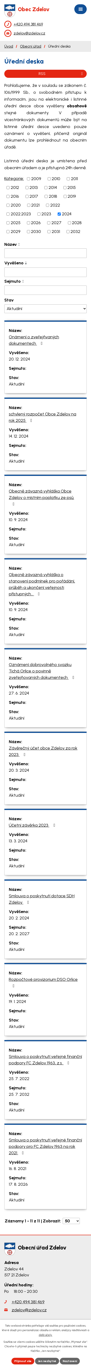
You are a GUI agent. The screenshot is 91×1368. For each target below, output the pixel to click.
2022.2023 (21, 214)
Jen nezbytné (47, 1361)
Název (10, 244)
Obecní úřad (30, 46)
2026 (36, 222)
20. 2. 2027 (19, 933)
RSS (61, 73)
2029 (15, 231)
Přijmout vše (22, 1361)
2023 (46, 214)
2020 (16, 205)
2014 (53, 187)
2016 (15, 196)
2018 (53, 196)
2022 (55, 205)
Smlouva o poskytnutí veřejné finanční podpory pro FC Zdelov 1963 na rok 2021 (45, 1146)
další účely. (45, 1335)
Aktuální (16, 384)
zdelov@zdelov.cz (29, 1310)
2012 (15, 187)
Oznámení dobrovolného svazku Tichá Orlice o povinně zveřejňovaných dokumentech (42, 671)
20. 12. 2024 (19, 359)
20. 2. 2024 (19, 918)
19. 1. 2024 (17, 1001)
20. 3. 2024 (19, 770)
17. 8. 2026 (18, 1184)
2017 (34, 196)
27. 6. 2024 (19, 693)
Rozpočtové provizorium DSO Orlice (43, 982)
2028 (77, 222)
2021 (35, 205)
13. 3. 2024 (18, 841)
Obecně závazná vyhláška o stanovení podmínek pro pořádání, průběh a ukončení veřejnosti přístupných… (42, 584)
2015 (71, 187)
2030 (36, 231)
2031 (56, 231)
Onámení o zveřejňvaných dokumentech (34, 340)
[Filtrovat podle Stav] (45, 308)
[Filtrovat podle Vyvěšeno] (45, 272)
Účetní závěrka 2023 (33, 825)
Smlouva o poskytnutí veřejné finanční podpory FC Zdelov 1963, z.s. (45, 1060)
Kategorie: (14, 178)
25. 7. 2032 (19, 1094)
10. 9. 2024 (18, 519)
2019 (72, 196)
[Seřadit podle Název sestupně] (19, 245)
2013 (34, 187)
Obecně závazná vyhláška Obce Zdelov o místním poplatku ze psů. (41, 497)
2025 (15, 222)
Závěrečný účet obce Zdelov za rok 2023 (43, 751)
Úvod (8, 46)
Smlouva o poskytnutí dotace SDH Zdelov (42, 899)
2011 (74, 178)
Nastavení (70, 1361)
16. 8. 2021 (17, 1168)
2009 (36, 178)
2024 (66, 214)
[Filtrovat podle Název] (45, 253)
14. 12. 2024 (18, 436)
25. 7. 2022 (19, 1078)
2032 (75, 231)
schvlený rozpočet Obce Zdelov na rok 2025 (42, 417)
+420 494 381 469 (28, 1301)
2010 (56, 178)
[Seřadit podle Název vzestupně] (19, 243)
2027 (56, 222)
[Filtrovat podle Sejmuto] (45, 290)
